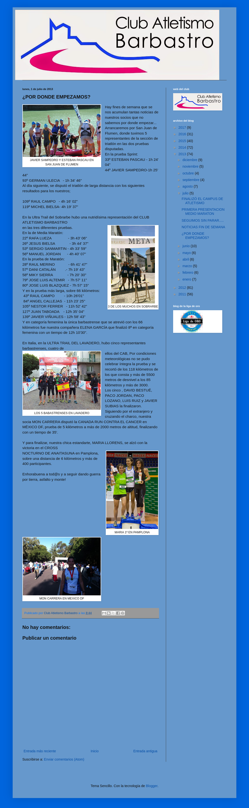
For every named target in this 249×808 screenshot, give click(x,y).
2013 (182, 154)
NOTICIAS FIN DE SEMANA (203, 227)
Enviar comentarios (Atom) (64, 759)
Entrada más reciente (40, 751)
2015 (182, 141)
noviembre (190, 166)
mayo (187, 253)
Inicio (95, 751)
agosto (188, 186)
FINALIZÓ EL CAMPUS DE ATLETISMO (202, 201)
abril (186, 259)
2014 (182, 147)
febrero (188, 272)
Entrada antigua (145, 751)
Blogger (151, 786)
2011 (182, 294)
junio (186, 246)
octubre (188, 173)
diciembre (190, 160)
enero (187, 279)
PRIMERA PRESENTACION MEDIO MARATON (203, 212)
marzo (187, 266)
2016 (182, 134)
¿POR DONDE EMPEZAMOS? (195, 236)
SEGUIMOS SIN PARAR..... (203, 220)
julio (185, 193)
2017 (182, 127)
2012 (182, 288)
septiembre (191, 180)
